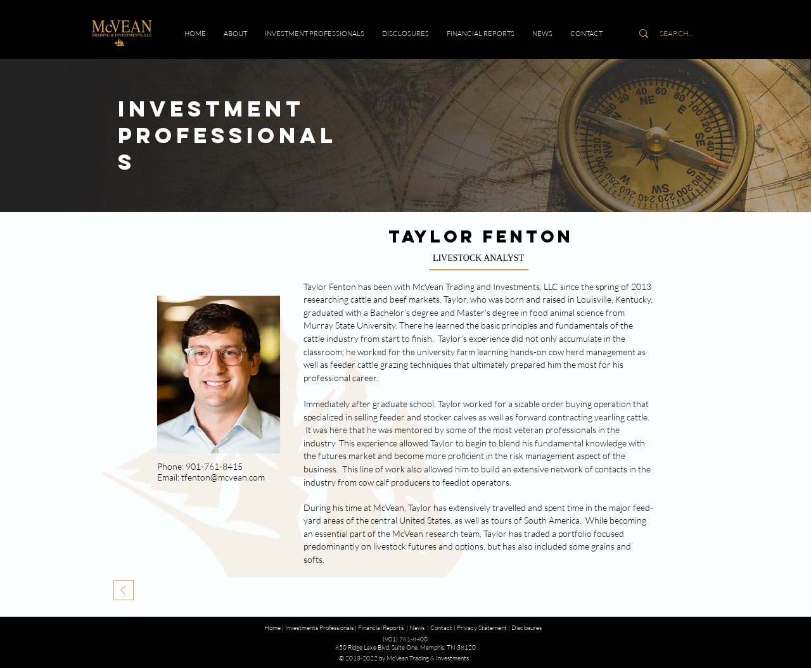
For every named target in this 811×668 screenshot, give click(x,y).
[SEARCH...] (675, 33)
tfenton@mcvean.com (223, 477)
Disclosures (526, 628)
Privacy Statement (482, 628)
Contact (441, 628)
